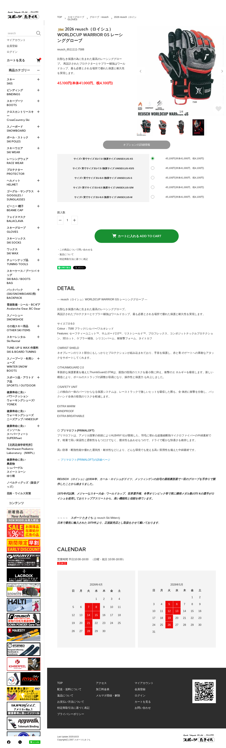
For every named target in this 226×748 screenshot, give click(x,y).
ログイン (12, 51)
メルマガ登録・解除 (108, 695)
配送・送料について (69, 689)
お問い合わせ (143, 707)
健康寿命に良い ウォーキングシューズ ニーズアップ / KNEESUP (22, 415)
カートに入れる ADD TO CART (136, 236)
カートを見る (23, 60)
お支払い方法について (70, 701)
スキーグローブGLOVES (76, 18)
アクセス (101, 683)
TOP (59, 17)
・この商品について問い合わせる (75, 249)
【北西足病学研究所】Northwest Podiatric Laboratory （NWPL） (21, 449)
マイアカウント (16, 40)
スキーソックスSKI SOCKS (16, 240)
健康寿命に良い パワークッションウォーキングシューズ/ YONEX (21, 398)
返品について (65, 695)
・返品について (65, 254)
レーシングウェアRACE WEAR (17, 161)
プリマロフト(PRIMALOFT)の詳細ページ (85, 459)
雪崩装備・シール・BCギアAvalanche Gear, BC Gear (23, 306)
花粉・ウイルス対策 (19, 493)
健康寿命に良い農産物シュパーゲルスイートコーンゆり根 (16, 467)
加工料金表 (102, 689)
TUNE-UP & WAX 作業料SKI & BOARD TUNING (22, 349)
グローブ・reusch (99, 17)
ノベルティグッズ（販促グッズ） (23, 484)
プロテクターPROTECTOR (15, 171)
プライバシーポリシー (70, 714)
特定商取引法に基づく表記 (73, 707)
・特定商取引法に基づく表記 (72, 259)
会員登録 (12, 45)
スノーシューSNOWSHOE (15, 317)
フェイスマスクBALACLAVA (16, 219)
